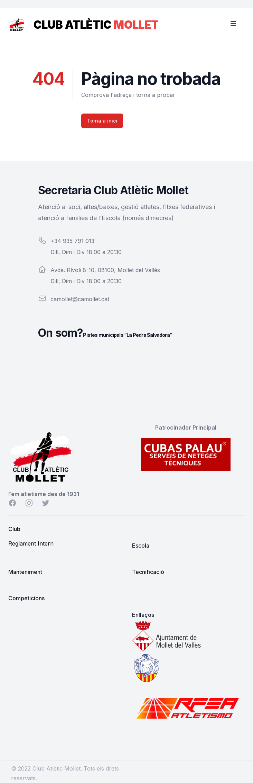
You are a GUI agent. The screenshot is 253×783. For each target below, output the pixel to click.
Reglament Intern (31, 543)
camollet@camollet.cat (79, 299)
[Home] (16, 22)
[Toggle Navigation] (238, 23)
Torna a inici (102, 121)
